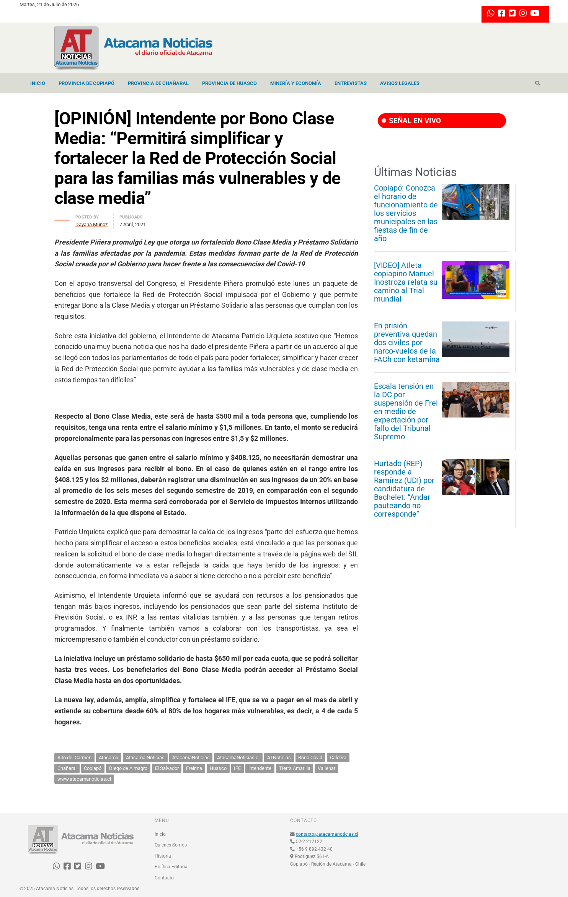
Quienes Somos (171, 845)
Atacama (108, 757)
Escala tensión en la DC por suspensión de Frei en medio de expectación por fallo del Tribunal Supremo (406, 411)
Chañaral (67, 768)
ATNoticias (279, 757)
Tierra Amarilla (294, 768)
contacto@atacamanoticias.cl (327, 834)
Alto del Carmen (74, 757)
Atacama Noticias (145, 757)
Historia (163, 856)
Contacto (164, 878)
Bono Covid (310, 757)
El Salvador (167, 768)
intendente (259, 768)
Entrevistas (351, 83)
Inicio (37, 83)
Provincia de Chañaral (158, 83)
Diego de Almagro (128, 768)
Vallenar (326, 768)
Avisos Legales (399, 83)
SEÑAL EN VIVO (411, 120)
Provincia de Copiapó (86, 83)
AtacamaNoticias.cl (238, 757)
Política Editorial (172, 866)
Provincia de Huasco (229, 83)
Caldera (338, 757)
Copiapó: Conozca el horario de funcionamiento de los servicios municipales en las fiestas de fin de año (406, 213)
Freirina (194, 768)
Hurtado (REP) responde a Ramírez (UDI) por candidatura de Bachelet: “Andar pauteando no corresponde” (404, 488)
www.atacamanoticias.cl (84, 779)
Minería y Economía (295, 83)
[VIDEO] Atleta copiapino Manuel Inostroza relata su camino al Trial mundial (405, 282)
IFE (237, 768)
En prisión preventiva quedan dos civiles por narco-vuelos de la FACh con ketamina (407, 342)
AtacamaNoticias (191, 757)
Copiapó (92, 768)
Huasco (218, 768)
